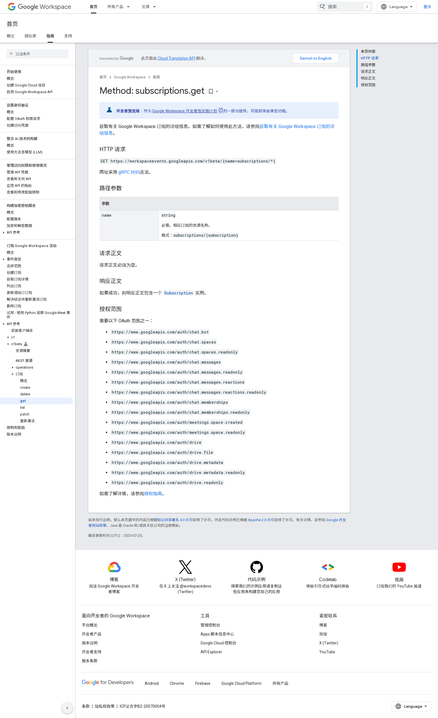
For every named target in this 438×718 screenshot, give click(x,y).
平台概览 (89, 625)
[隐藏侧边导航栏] (67, 708)
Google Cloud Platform (241, 683)
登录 (427, 6)
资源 (145, 6)
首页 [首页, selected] (93, 6)
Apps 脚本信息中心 (217, 634)
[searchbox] (37, 53)
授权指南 (153, 493)
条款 (86, 706)
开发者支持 (91, 652)
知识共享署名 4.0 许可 (175, 520)
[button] (36, 232)
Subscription (178, 293)
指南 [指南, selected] (50, 35)
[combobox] (345, 7)
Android (152, 683)
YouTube (327, 652)
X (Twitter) (328, 643)
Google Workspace (130, 77)
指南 (156, 77)
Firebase (202, 683)
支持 (68, 35)
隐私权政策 (105, 706)
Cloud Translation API (176, 58)
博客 (323, 625)
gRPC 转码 (129, 172)
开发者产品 (91, 634)
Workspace (44, 7)
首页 (12, 24)
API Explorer (211, 652)
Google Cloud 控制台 (218, 643)
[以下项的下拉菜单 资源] (156, 6)
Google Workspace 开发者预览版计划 (184, 111)
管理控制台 (210, 625)
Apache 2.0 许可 (261, 520)
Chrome (177, 683)
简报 (323, 634)
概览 (11, 35)
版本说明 (89, 643)
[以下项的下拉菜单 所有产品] (130, 6)
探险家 (30, 35)
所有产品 (115, 6)
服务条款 (89, 661)
